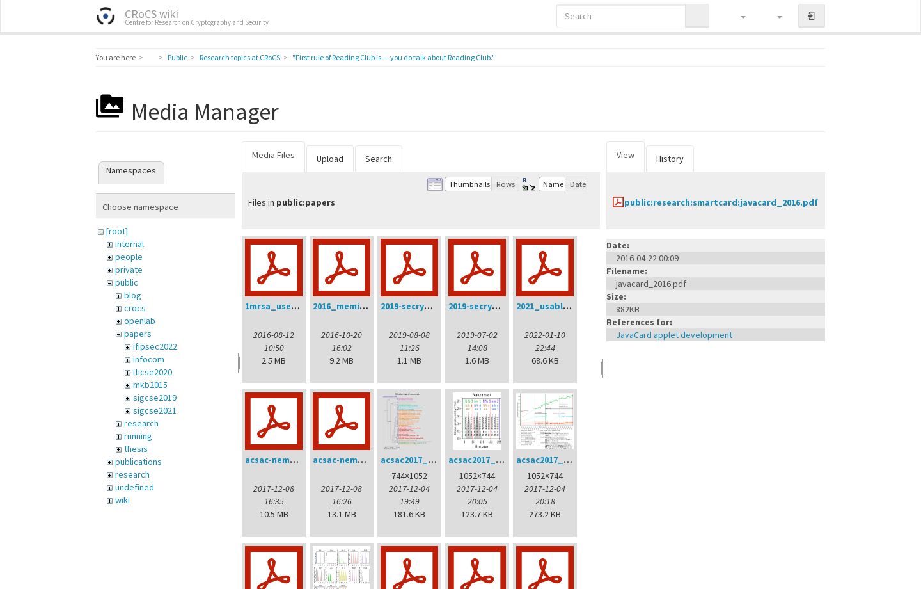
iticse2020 (152, 372)
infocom (148, 359)
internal (129, 244)
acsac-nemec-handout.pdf (301, 459)
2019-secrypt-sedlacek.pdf (504, 306)
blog (132, 295)
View (625, 155)
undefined (134, 487)
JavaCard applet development (674, 335)
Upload (330, 159)
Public (177, 57)
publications (138, 461)
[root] (117, 231)
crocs (135, 308)
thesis (136, 449)
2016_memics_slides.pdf (365, 306)
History (670, 159)
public (126, 282)
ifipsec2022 (155, 346)
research (141, 423)
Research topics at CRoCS (240, 57)
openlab (139, 321)
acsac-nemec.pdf (349, 459)
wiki (122, 500)
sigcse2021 (155, 410)
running (138, 436)
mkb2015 (150, 385)
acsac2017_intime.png (563, 459)
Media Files (273, 155)
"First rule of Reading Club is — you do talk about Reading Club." (393, 57)
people (129, 256)
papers (138, 333)
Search (378, 159)
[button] (737, 16)
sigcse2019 (155, 397)
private (129, 269)
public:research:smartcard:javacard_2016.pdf (721, 202)
